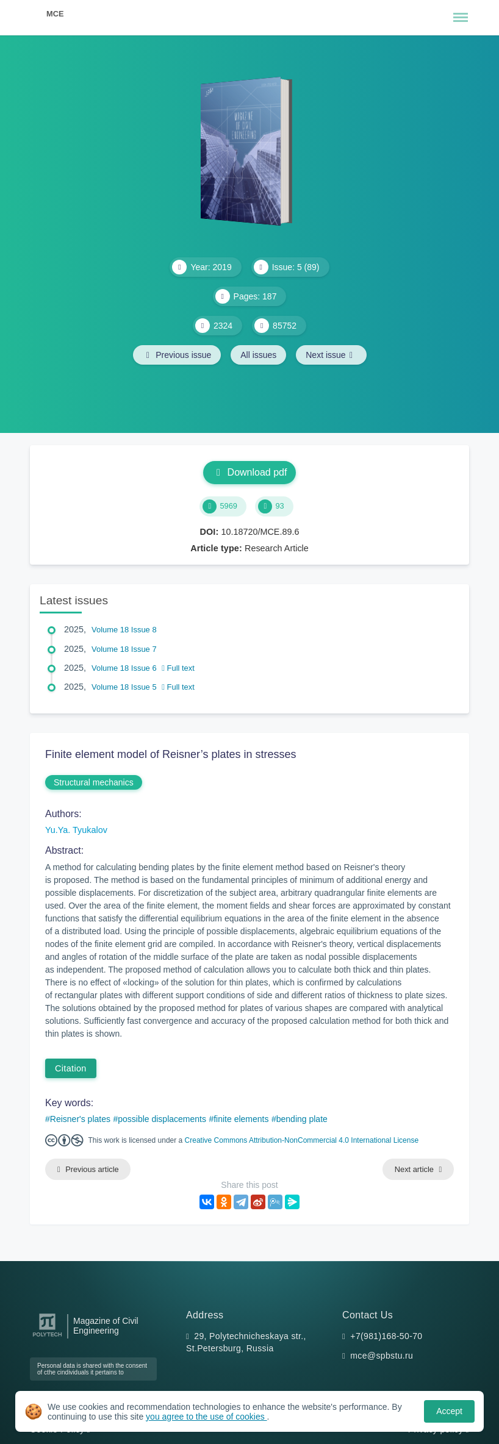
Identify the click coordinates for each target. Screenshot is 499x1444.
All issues (258, 355)
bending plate (302, 1119)
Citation (71, 1068)
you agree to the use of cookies (206, 1416)
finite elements (241, 1119)
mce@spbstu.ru (381, 1355)
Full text (178, 668)
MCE (54, 13)
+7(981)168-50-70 (386, 1336)
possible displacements (162, 1119)
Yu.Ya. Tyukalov (76, 830)
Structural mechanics (94, 782)
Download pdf (249, 472)
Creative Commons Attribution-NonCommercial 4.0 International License (302, 1140)
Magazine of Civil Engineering (105, 1325)
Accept (449, 1411)
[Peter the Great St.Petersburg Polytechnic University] (47, 1337)
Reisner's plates (80, 1119)
